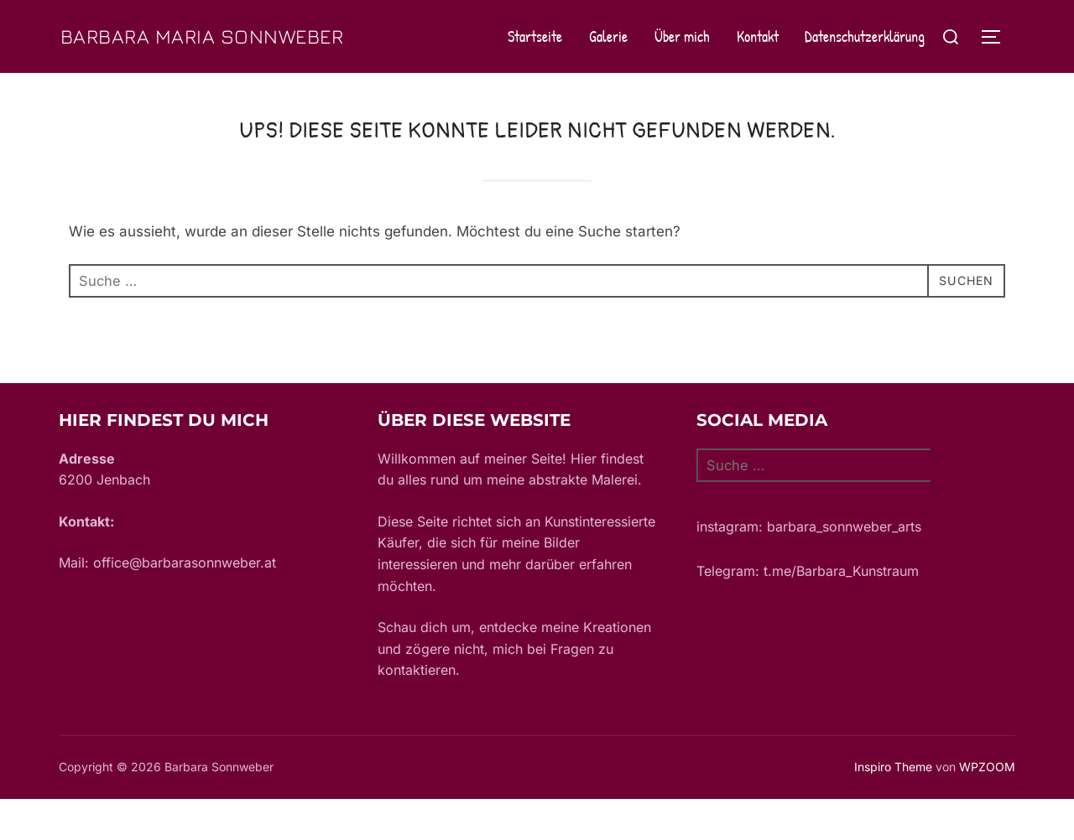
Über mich (682, 57)
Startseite (535, 57)
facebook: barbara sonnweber (792, 590)
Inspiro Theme (893, 808)
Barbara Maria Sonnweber (152, 56)
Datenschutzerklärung (865, 57)
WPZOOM (987, 808)
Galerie (608, 57)
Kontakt (757, 57)
